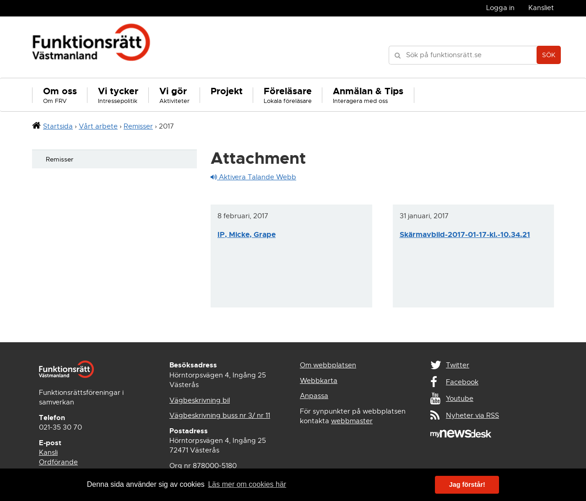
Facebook (462, 382)
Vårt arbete (98, 126)
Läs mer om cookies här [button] (247, 484)
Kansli (48, 452)
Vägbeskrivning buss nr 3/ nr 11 (219, 415)
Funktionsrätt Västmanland (91, 47)
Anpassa (314, 396)
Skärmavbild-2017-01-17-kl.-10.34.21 (465, 234)
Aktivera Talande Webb (253, 177)
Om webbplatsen (328, 365)
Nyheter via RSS (472, 415)
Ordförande (58, 462)
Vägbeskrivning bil (199, 400)
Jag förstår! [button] (467, 484)
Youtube (459, 398)
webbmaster (352, 421)
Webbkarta (318, 381)
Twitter (457, 365)
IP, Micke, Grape (246, 234)
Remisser (138, 126)
